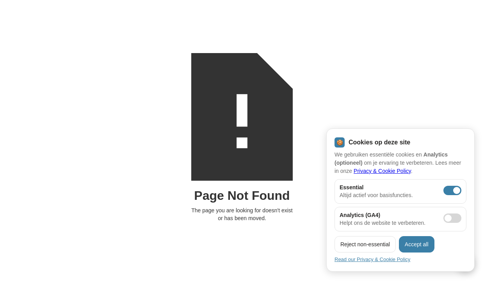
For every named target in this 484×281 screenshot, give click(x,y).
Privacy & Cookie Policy (382, 171)
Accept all (417, 244)
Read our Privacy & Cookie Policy (372, 259)
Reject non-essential (365, 244)
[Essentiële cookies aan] (452, 190)
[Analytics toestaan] (452, 218)
